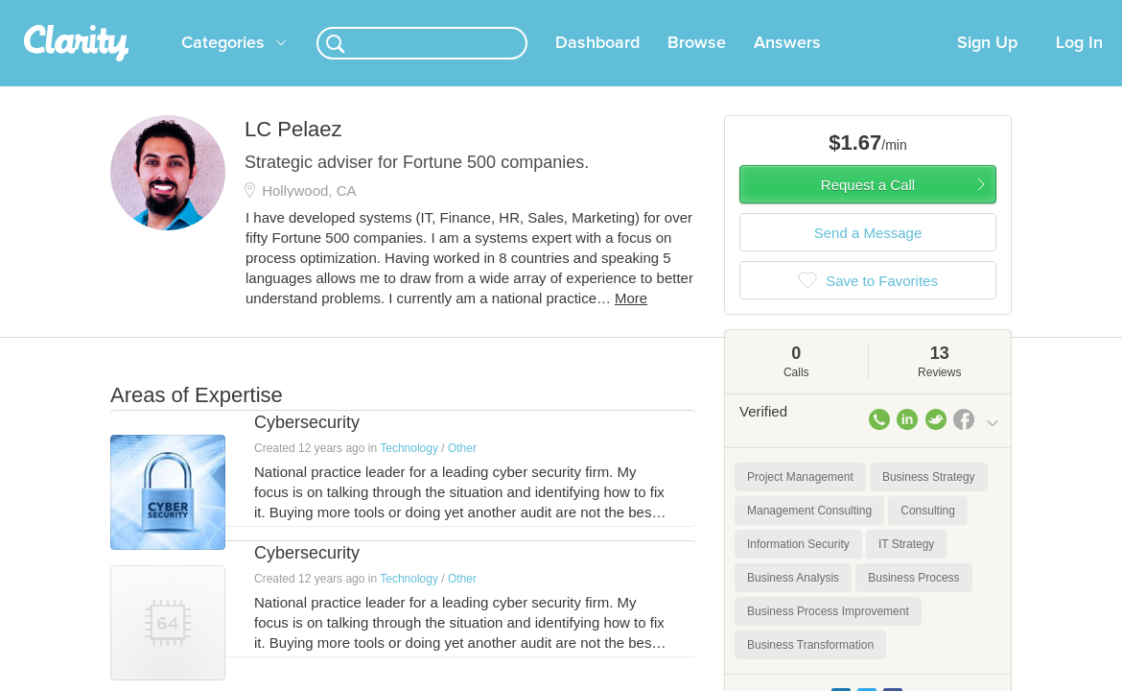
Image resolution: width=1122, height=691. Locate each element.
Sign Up (987, 66)
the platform (102, 11)
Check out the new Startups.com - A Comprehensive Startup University (769, 12)
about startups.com (1046, 12)
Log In (1079, 66)
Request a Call (868, 208)
